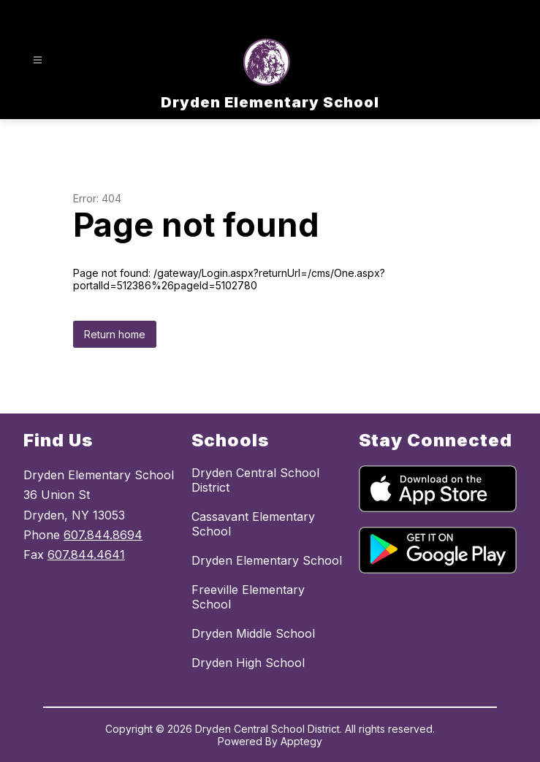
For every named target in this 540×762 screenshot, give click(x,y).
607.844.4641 (86, 554)
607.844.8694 (103, 534)
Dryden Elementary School (266, 560)
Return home (114, 334)
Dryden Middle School (253, 633)
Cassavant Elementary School (253, 523)
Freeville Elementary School (248, 596)
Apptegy (301, 741)
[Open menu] (37, 60)
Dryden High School (248, 662)
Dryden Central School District (255, 480)
